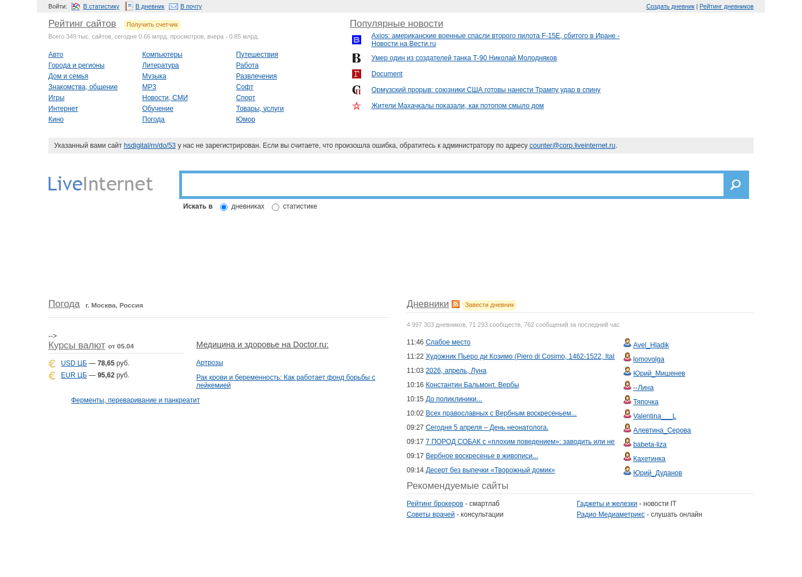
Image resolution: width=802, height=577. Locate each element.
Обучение (157, 109)
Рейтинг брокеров (435, 504)
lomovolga (648, 359)
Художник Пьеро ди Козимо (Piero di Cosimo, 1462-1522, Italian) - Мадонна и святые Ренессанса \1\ (582, 356)
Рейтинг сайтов (82, 23)
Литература (160, 65)
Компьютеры (162, 55)
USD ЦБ (73, 363)
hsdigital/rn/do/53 (150, 146)
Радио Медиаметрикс (611, 514)
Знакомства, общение (83, 87)
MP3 (149, 87)
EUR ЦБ (73, 375)
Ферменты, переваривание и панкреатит (135, 400)
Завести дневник (489, 304)
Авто (55, 55)
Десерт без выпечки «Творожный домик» (490, 470)
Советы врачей (430, 514)
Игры (56, 98)
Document (387, 74)
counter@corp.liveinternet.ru (572, 146)
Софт (244, 87)
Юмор (245, 119)
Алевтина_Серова (662, 430)
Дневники (428, 303)
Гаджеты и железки (607, 504)
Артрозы (209, 363)
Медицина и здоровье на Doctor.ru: (262, 344)
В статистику (101, 6)
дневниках (247, 206)
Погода (153, 119)
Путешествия (257, 55)
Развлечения (256, 76)
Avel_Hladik (651, 345)
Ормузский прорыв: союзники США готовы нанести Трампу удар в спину (486, 90)
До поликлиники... (453, 399)
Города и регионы (76, 65)
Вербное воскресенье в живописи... (481, 456)
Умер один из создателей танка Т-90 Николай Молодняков (464, 58)
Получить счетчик (152, 24)
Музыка (154, 76)
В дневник (149, 6)
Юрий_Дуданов (657, 473)
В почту (191, 6)
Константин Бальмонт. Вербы (472, 385)
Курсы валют (76, 345)
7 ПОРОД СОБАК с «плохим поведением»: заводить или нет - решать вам (543, 442)
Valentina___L (654, 416)
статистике (300, 206)
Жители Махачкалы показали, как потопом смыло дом (457, 106)
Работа (247, 65)
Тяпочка (646, 402)
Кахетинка (649, 459)
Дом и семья (68, 76)
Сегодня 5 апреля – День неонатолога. (486, 427)
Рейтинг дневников (727, 6)
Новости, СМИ (165, 98)
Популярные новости (396, 23)
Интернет (63, 109)
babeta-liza (650, 445)
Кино (56, 119)
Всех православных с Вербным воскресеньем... (501, 413)
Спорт (245, 98)
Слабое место (447, 342)
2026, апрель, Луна (455, 371)
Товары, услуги (260, 109)
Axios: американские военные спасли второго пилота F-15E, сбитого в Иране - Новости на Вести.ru (495, 40)
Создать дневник (670, 6)
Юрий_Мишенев (659, 373)
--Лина (643, 388)
